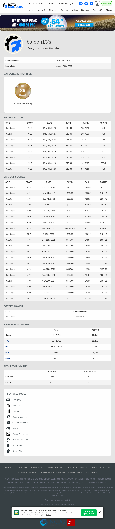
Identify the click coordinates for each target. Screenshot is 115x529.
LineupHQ (41, 10)
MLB (7, 352)
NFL (7, 347)
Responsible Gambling (53, 472)
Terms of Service (101, 467)
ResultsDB (97, 10)
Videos (75, 10)
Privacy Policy (54, 467)
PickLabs (53, 10)
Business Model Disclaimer (82, 472)
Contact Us (37, 467)
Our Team (23, 467)
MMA (7, 358)
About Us (9, 467)
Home (30, 10)
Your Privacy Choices (77, 467)
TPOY (8, 341)
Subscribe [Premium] (106, 3)
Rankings (85, 10)
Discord (109, 10)
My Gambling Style (28, 472)
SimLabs (64, 10)
